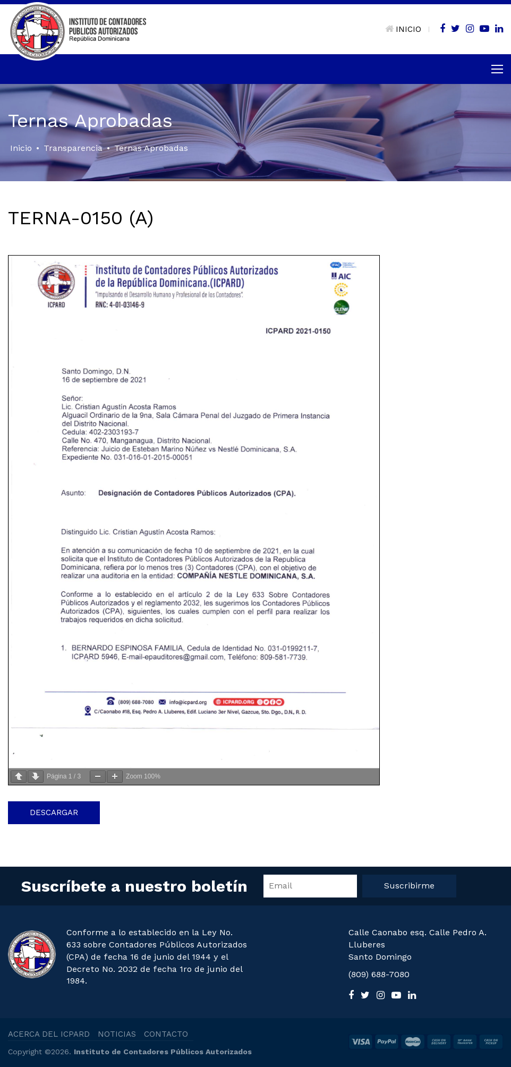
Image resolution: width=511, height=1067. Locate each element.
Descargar (54, 812)
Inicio (21, 148)
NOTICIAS (117, 1034)
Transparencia (73, 148)
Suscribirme (409, 885)
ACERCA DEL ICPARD (49, 1034)
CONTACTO (166, 1034)
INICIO (403, 29)
